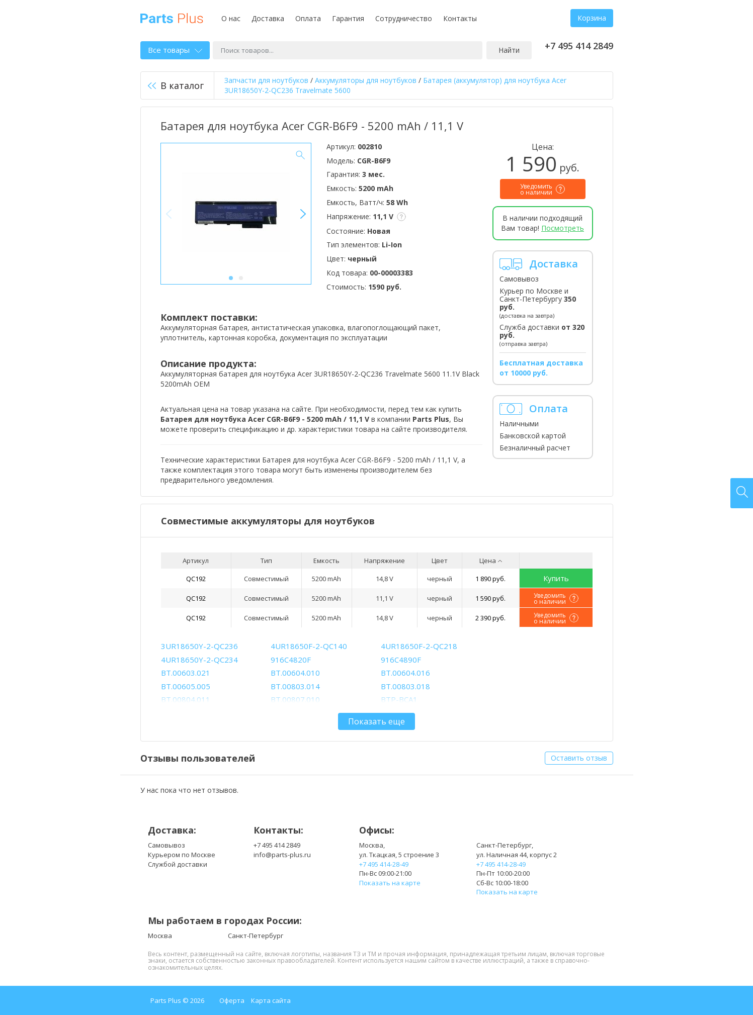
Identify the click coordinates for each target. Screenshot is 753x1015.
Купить (556, 578)
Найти (509, 50)
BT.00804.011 (185, 699)
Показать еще (376, 721)
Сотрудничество (403, 18)
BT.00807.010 (295, 699)
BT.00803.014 (295, 686)
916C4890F (401, 660)
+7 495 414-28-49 (383, 864)
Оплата (308, 18)
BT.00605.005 (185, 686)
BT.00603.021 (185, 673)
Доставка (268, 18)
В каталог (176, 85)
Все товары (175, 50)
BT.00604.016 (405, 673)
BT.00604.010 (295, 673)
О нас (230, 18)
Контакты (460, 18)
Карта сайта (271, 1000)
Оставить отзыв (579, 758)
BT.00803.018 (405, 686)
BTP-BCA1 (399, 699)
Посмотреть (562, 228)
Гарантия (348, 18)
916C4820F (291, 660)
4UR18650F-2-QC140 (309, 646)
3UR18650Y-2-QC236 (199, 646)
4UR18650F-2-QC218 (419, 646)
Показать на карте (390, 882)
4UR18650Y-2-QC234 (199, 660)
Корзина (591, 18)
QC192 (196, 578)
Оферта (231, 1000)
